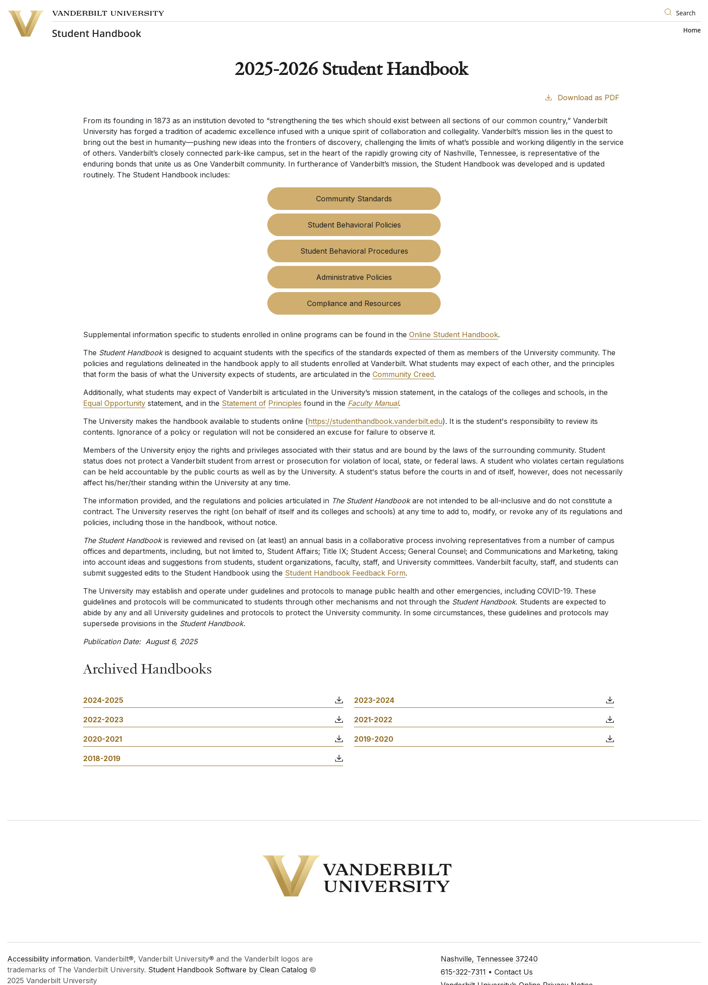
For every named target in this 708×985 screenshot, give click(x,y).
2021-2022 (373, 719)
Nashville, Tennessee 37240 (489, 958)
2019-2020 (373, 738)
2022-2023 (103, 719)
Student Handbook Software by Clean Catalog (227, 969)
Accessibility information (48, 958)
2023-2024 (374, 700)
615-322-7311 (463, 971)
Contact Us (513, 971)
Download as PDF (582, 97)
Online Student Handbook (453, 334)
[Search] (680, 13)
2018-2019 (102, 758)
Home (692, 30)
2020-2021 (102, 738)
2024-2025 (103, 700)
